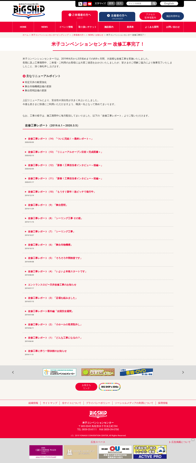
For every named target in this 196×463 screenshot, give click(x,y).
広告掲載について (181, 442)
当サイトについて (71, 403)
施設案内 (108, 27)
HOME (23, 27)
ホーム (25, 35)
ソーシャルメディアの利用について (134, 403)
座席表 (130, 27)
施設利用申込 (173, 16)
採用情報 (163, 403)
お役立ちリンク (86, 387)
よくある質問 (151, 27)
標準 (111, 3)
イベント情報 (66, 27)
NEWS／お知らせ (95, 35)
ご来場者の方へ (78, 35)
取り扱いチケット (87, 27)
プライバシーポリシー (98, 403)
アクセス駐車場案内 (150, 16)
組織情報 (33, 403)
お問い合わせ (173, 27)
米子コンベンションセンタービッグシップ (50, 35)
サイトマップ (50, 403)
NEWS (44, 27)
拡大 (119, 3)
